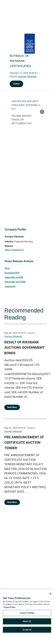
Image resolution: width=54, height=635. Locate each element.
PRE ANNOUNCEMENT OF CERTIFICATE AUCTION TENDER (24, 442)
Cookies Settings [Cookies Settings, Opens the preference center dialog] (27, 614)
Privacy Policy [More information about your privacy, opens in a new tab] (9, 608)
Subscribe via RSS (14, 277)
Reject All (27, 622)
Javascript (10, 286)
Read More (12, 407)
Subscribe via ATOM (15, 281)
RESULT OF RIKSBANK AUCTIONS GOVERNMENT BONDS (24, 347)
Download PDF (12, 272)
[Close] (50, 594)
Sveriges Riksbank (27, 76)
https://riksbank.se (14, 249)
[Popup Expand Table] (42, 112)
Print (7, 268)
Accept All (27, 630)
